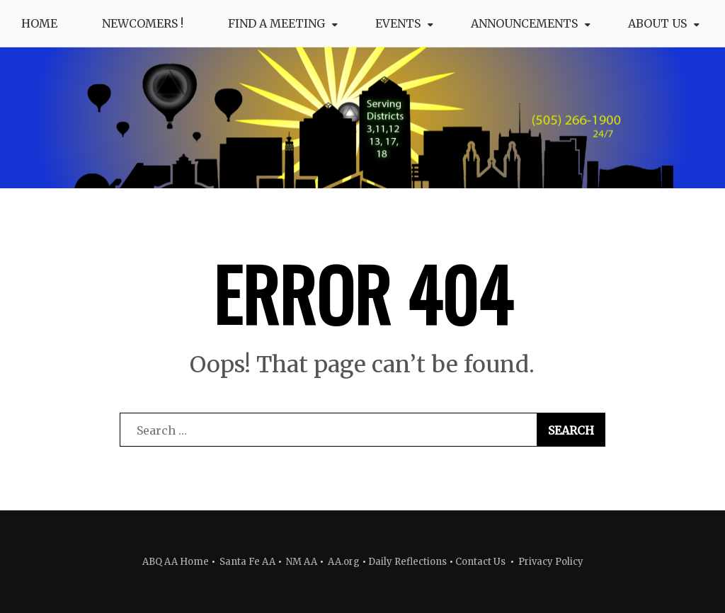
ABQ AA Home (175, 562)
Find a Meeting (276, 23)
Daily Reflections (407, 562)
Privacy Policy (550, 562)
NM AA (300, 562)
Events (398, 23)
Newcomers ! (142, 23)
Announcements (524, 23)
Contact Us (480, 562)
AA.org (344, 562)
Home (39, 23)
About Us (657, 23)
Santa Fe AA (247, 562)
